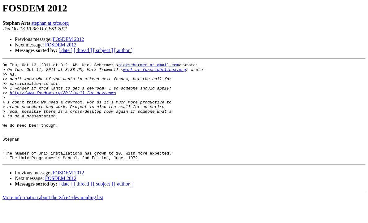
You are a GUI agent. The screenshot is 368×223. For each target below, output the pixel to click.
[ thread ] (83, 50)
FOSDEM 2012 (68, 39)
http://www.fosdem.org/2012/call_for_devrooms (63, 99)
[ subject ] (103, 50)
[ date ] (65, 50)
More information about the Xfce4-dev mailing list (52, 217)
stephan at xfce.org (50, 23)
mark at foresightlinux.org (154, 71)
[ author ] (123, 50)
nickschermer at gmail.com (148, 65)
